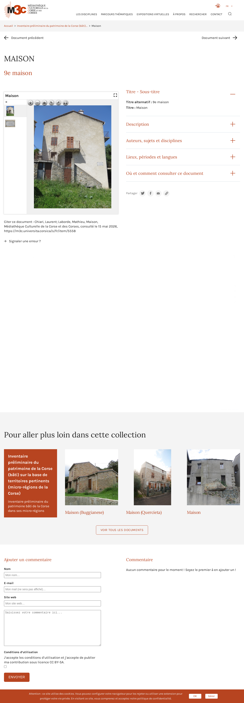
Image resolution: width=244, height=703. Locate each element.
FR (227, 6)
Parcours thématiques (117, 14)
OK (195, 696)
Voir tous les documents (122, 530)
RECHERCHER (198, 14)
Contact (216, 14)
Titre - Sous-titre (143, 91)
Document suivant (216, 38)
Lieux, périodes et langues (151, 157)
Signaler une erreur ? (25, 241)
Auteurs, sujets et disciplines (154, 140)
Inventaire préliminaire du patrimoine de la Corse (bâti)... (52, 26)
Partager (131, 193)
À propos (179, 14)
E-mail (9, 583)
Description (137, 124)
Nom (7, 569)
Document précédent (27, 38)
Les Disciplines (86, 14)
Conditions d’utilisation (21, 652)
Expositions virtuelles (153, 14)
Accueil (8, 26)
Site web (10, 597)
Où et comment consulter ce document (164, 173)
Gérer (211, 696)
